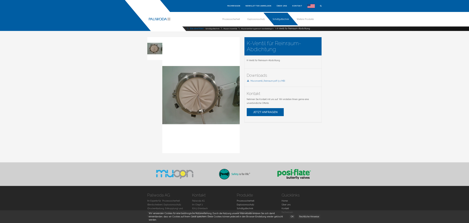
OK (292, 216)
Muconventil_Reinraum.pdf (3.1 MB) (266, 81)
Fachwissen (233, 6)
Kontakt (297, 6)
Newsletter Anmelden (258, 6)
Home (285, 201)
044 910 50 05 (201, 212)
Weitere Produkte (305, 19)
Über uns (282, 6)
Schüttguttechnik (281, 19)
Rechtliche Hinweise (309, 216)
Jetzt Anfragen (265, 112)
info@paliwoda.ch (203, 216)
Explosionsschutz (256, 19)
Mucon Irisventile (230, 29)
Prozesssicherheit (231, 19)
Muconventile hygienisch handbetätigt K (257, 29)
